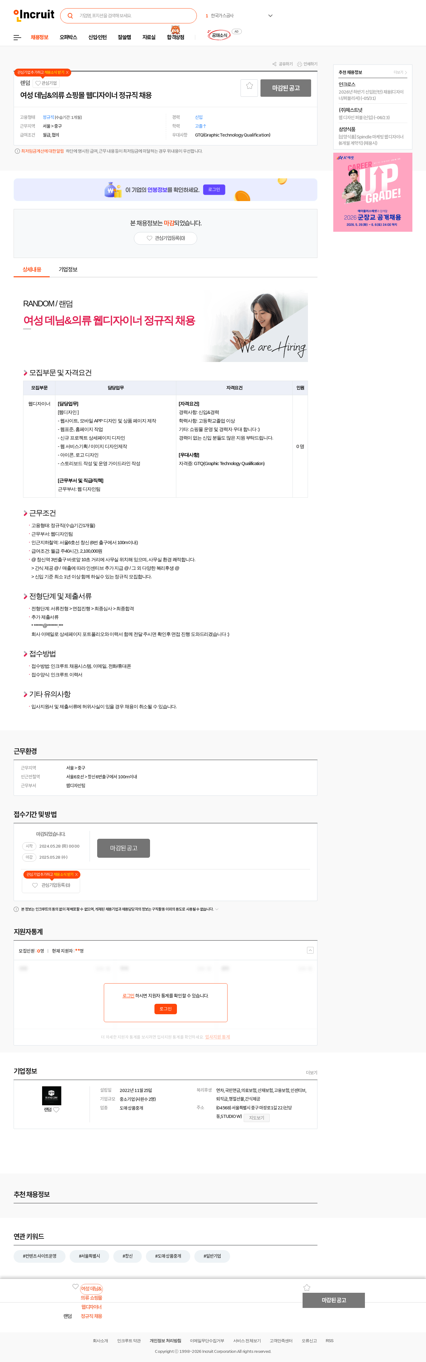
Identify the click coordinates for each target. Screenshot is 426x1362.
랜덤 (24, 83)
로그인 (128, 996)
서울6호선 (75, 777)
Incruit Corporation (219, 1351)
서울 (70, 768)
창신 (91, 777)
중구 (81, 768)
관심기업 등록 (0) (51, 885)
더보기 (311, 1073)
